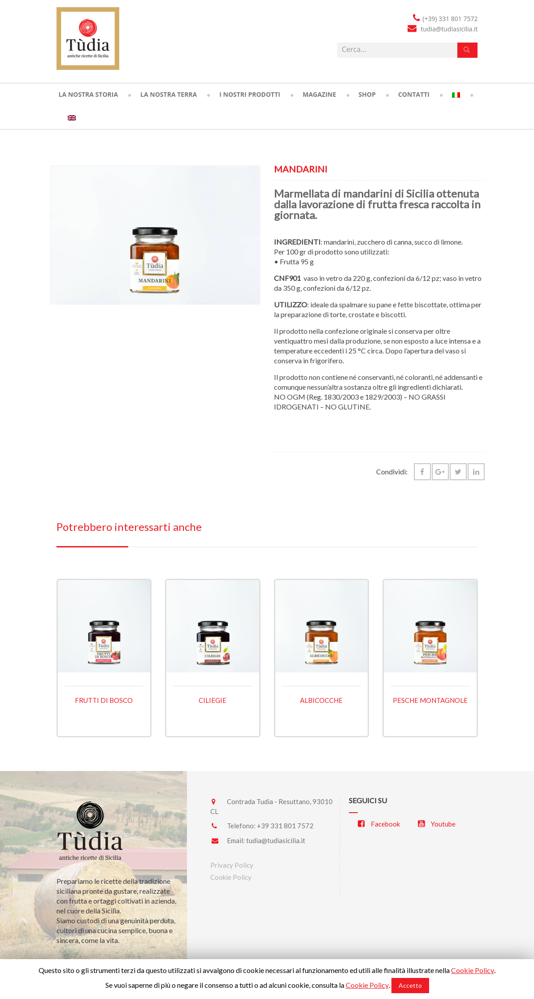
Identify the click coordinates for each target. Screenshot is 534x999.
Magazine (319, 94)
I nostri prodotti (249, 94)
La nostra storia (88, 94)
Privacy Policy (231, 865)
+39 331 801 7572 (285, 826)
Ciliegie (212, 700)
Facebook (379, 824)
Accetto (410, 985)
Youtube (437, 824)
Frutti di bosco (104, 700)
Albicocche (321, 700)
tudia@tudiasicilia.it (275, 840)
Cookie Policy (231, 877)
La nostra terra (168, 94)
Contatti (414, 94)
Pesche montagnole (430, 700)
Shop (367, 94)
